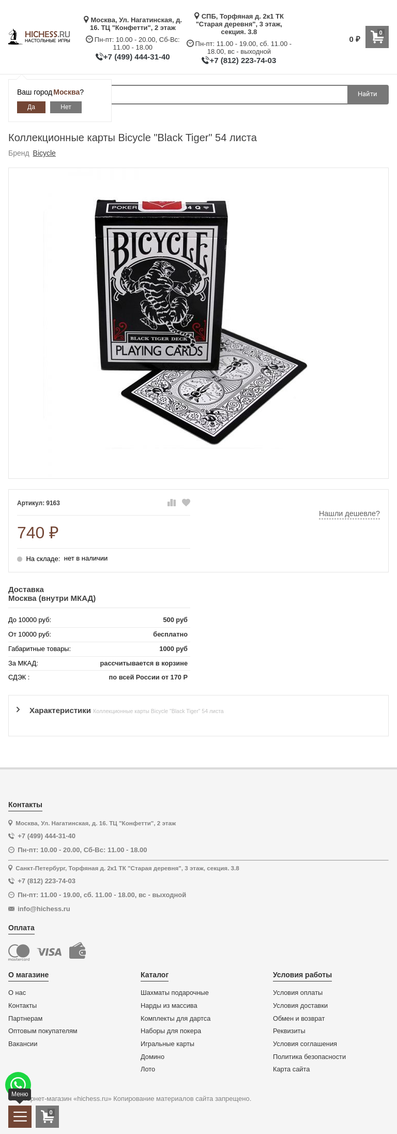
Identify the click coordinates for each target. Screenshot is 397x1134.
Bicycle (44, 153)
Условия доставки (300, 1005)
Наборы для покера (171, 1031)
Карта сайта (291, 1069)
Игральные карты (167, 1044)
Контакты (22, 1005)
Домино (152, 1057)
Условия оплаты (298, 992)
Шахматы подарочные (175, 992)
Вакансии (22, 1044)
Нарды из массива (169, 1005)
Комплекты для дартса (175, 1018)
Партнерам (25, 1018)
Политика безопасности (309, 1057)
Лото (148, 1069)
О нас (17, 992)
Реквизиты (289, 1031)
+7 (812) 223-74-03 (242, 60)
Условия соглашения (305, 1044)
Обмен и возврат (299, 1018)
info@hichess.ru (44, 909)
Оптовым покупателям (43, 1031)
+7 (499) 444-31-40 (136, 56)
